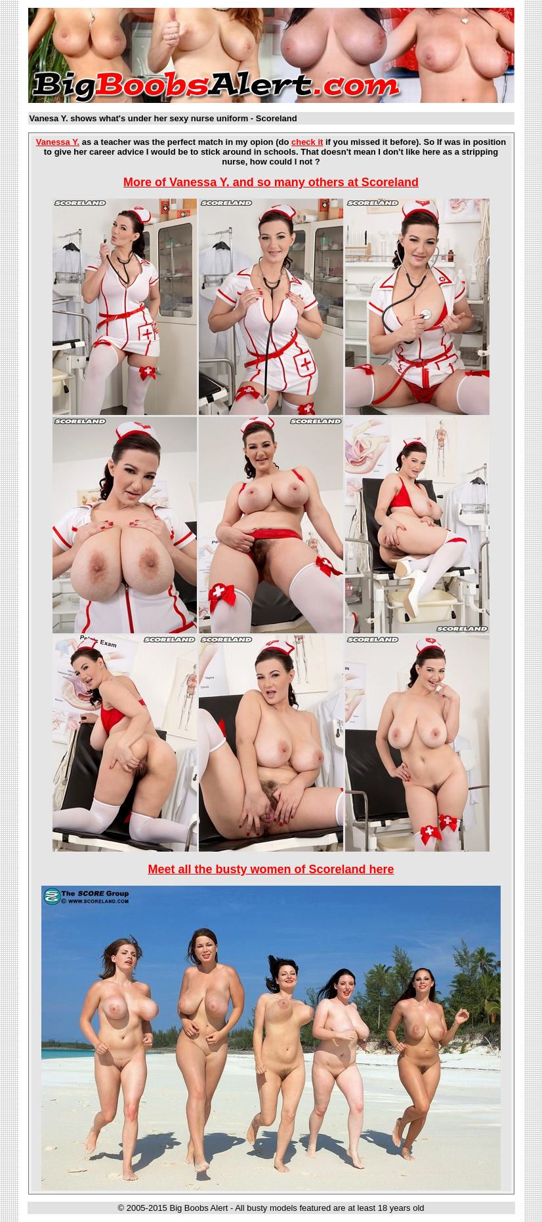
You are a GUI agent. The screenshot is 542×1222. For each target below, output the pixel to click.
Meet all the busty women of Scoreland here (271, 869)
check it (307, 142)
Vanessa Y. (57, 142)
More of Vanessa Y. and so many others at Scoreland (271, 182)
